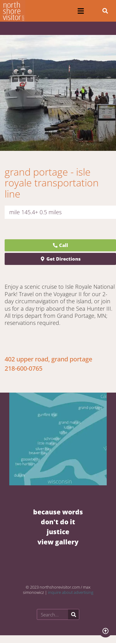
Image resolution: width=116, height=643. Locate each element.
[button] (80, 11)
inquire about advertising (70, 592)
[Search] (73, 614)
